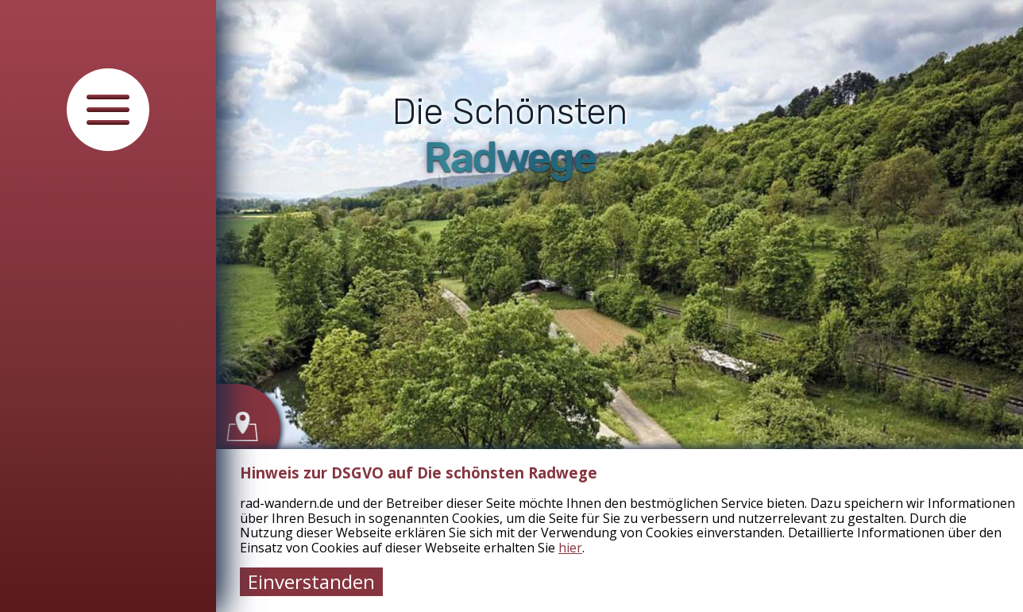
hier (570, 547)
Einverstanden (311, 581)
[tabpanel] (511, 306)
